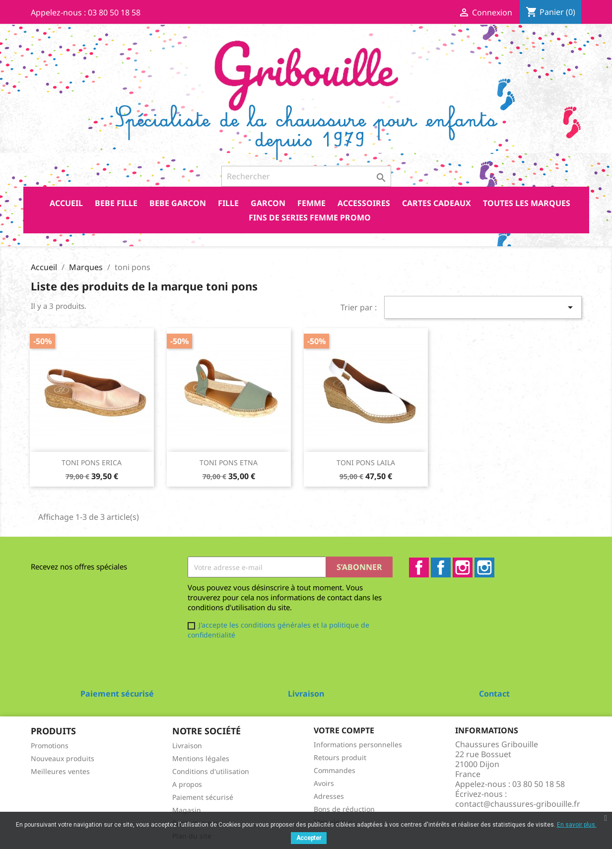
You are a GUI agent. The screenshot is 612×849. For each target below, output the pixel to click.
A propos (187, 784)
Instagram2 (484, 567)
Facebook (419, 567)
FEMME (311, 203)
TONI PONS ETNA (229, 462)
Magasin (186, 810)
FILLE (228, 203)
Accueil (66, 203)
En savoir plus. (577, 824)
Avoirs (324, 783)
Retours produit (340, 757)
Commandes (334, 770)
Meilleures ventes (60, 771)
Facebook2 (441, 567)
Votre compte (344, 730)
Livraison (187, 745)
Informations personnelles (358, 744)
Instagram (463, 567)
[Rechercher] (306, 176)
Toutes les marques (526, 203)
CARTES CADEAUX (436, 203)
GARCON (268, 203)
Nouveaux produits (62, 758)
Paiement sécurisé (202, 797)
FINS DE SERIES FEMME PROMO (310, 217)
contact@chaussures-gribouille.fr (517, 803)
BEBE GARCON (177, 203)
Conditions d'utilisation (210, 771)
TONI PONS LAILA (366, 462)
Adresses (329, 796)
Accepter (308, 838)
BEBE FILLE (116, 203)
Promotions (49, 745)
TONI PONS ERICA (92, 462)
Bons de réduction (344, 809)
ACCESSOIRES (364, 203)
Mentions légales (200, 758)
